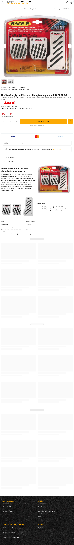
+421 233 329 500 (56, 149)
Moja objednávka (8, 501)
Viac (34, 234)
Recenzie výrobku (9, 158)
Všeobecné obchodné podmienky (11, 534)
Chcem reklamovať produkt (10, 508)
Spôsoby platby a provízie (9, 532)
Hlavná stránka (7, 9)
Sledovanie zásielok (8, 506)
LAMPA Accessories (12, 106)
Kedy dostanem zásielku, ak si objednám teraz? (22, 143)
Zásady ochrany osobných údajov (11, 537)
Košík (40, 506)
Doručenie (5, 529)
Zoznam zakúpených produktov (47, 511)
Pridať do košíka (43, 121)
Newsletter (42, 519)
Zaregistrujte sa (43, 503)
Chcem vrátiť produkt (8, 511)
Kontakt (5, 514)
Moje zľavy (41, 516)
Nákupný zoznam (43, 508)
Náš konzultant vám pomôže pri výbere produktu (35, 149)
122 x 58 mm (21, 87)
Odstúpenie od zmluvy (8, 540)
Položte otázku (8, 162)
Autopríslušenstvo (34, 9)
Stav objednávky (7, 503)
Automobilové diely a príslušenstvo (20, 9)
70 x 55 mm (29, 89)
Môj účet (41, 501)
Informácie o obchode (8, 527)
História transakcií (44, 514)
